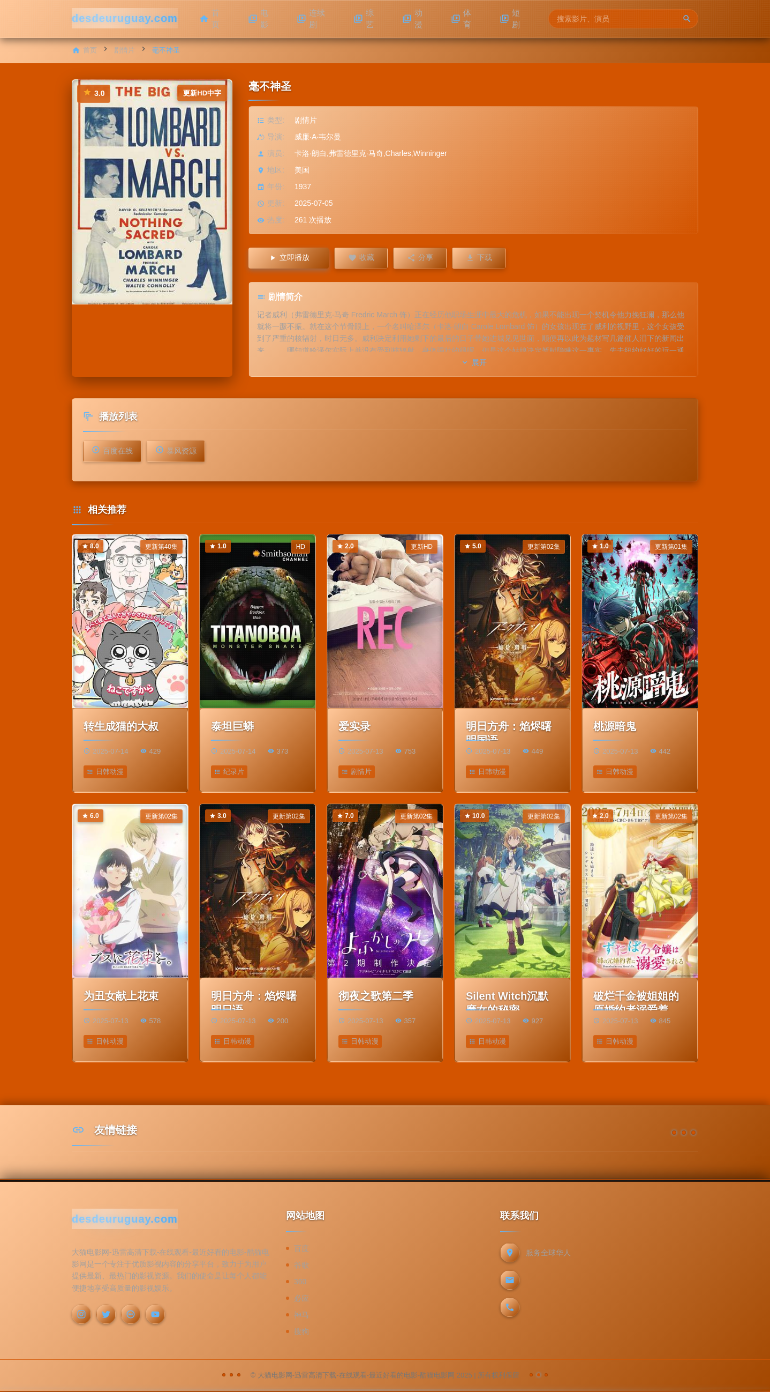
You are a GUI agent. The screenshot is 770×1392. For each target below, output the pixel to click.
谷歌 (301, 1265)
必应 (301, 1298)
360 (300, 1282)
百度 (301, 1249)
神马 (301, 1315)
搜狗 (301, 1332)
